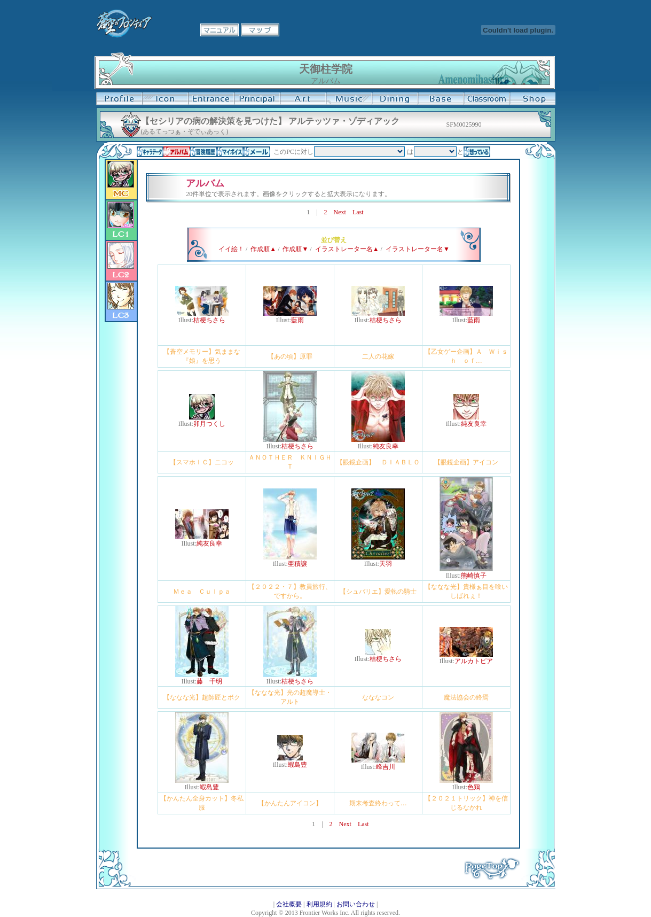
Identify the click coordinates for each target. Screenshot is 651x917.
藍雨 (297, 320)
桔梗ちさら (209, 320)
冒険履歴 (203, 151)
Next (340, 212)
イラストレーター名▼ (418, 249)
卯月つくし (209, 424)
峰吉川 (385, 767)
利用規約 (319, 904)
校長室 (257, 98)
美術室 (303, 98)
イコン (165, 98)
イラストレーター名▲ (347, 249)
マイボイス (230, 151)
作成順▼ (295, 249)
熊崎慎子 (474, 575)
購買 (532, 98)
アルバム (176, 151)
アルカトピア (473, 661)
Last (358, 212)
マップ (260, 30)
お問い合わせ (355, 904)
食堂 (395, 98)
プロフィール (119, 98)
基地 (441, 98)
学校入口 (211, 98)
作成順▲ (263, 249)
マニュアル (219, 30)
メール (257, 151)
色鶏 (473, 787)
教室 (486, 98)
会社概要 (289, 904)
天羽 (385, 564)
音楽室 (349, 98)
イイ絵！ (231, 249)
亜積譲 (297, 564)
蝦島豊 (209, 787)
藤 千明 (209, 681)
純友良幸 (385, 446)
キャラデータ (150, 151)
